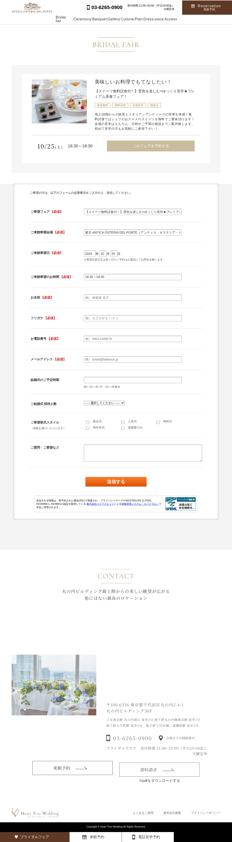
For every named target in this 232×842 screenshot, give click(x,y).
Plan (147, 19)
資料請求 (148, 776)
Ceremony (50, 19)
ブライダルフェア (34, 837)
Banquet (78, 19)
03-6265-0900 (132, 745)
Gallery (102, 19)
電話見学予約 (149, 837)
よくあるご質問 (143, 812)
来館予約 (61, 773)
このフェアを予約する (151, 146)
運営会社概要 (172, 812)
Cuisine (126, 19)
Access (211, 19)
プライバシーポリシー (205, 812)
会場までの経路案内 (180, 745)
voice (189, 19)
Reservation (209, 7)
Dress (168, 19)
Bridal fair (22, 19)
